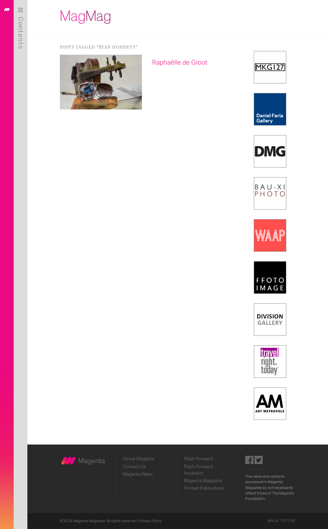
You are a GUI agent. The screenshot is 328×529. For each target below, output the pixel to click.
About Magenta (138, 459)
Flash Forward (198, 459)
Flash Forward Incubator (198, 470)
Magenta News (138, 474)
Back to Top (282, 521)
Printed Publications (204, 488)
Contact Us (134, 466)
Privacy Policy (150, 521)
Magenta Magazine (203, 480)
